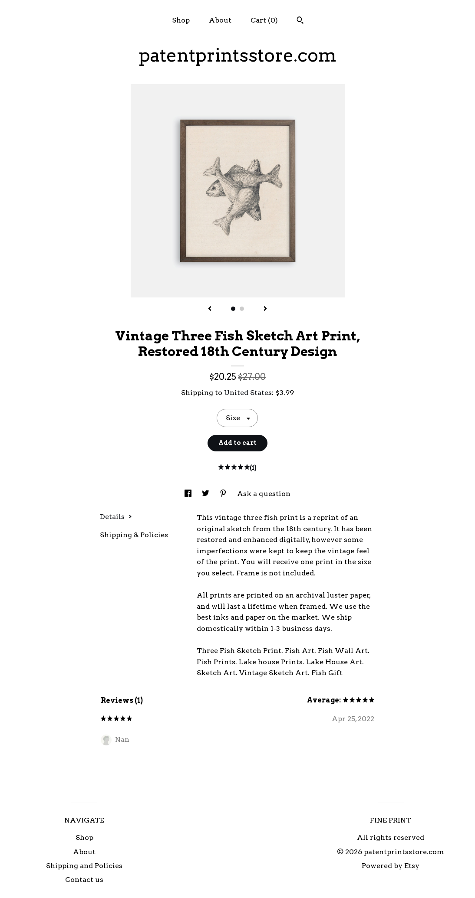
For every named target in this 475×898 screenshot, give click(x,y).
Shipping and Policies (84, 866)
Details (116, 517)
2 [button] (242, 309)
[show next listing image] (265, 309)
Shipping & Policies (134, 535)
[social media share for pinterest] (224, 494)
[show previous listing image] (210, 309)
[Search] (300, 21)
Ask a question (263, 494)
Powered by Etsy (390, 866)
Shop (181, 20)
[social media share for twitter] (206, 494)
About (220, 20)
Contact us (84, 879)
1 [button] (233, 309)
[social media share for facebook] (189, 494)
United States (248, 393)
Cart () (264, 20)
